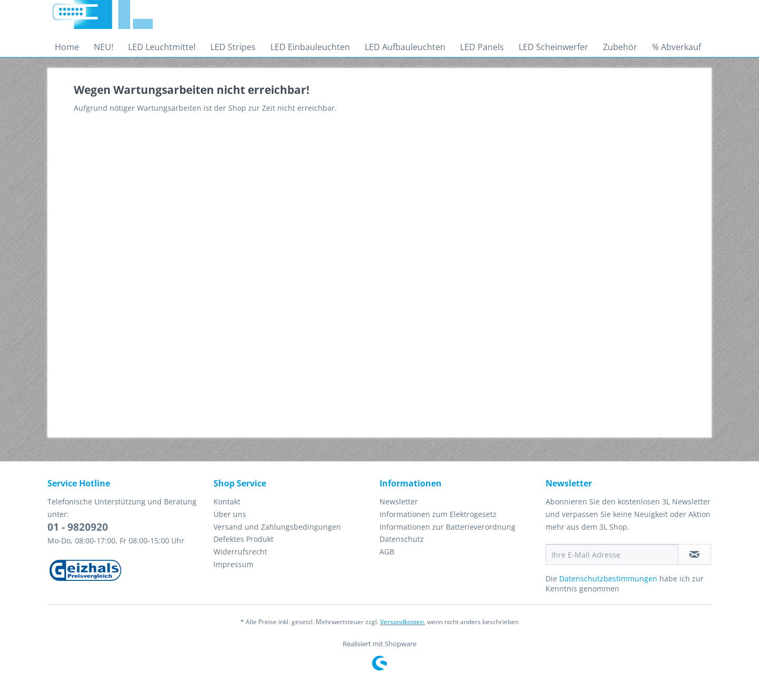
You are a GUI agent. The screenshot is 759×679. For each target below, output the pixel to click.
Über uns (229, 514)
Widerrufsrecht (240, 552)
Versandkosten (402, 621)
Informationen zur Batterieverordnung (447, 527)
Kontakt (226, 501)
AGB (387, 552)
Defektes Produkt (243, 539)
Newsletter (399, 501)
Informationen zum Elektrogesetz (438, 514)
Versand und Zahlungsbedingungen (277, 527)
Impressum (233, 564)
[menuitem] (66, 47)
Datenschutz (402, 539)
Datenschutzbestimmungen (608, 578)
